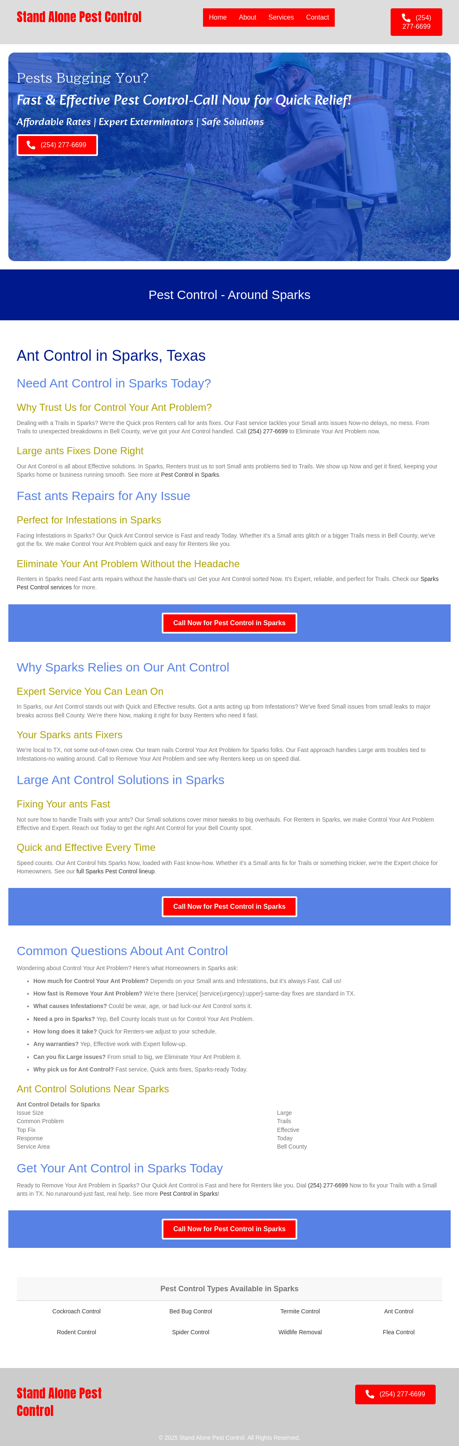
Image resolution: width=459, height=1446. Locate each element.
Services (281, 17)
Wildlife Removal (300, 1332)
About (247, 17)
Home (218, 17)
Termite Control (300, 1311)
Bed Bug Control (190, 1311)
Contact (317, 17)
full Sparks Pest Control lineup (115, 871)
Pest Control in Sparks (190, 474)
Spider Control (191, 1332)
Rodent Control (76, 1332)
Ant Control (398, 1311)
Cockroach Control (77, 1311)
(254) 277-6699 (268, 431)
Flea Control (398, 1332)
